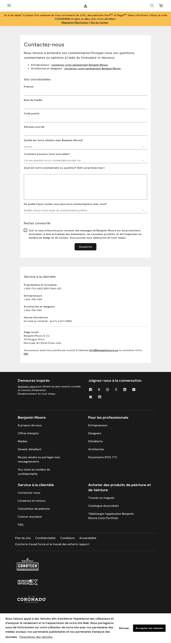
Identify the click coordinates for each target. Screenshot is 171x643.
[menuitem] (90, 389)
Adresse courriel (34, 126)
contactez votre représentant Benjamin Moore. (79, 64)
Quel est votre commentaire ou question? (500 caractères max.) (64, 167)
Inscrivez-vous (27, 386)
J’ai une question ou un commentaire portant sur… (84, 160)
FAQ (26, 353)
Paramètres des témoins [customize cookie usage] (35, 636)
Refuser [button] (124, 628)
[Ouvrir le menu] (9, 6)
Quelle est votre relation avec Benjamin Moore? (53, 140)
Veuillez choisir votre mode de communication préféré (84, 210)
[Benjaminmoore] (85, 6)
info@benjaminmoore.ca (103, 350)
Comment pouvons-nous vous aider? (47, 153)
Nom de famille (33, 99)
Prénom (28, 86)
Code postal (31, 113)
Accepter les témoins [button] (149, 628)
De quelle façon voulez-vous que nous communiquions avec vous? (65, 203)
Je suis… (84, 146)
